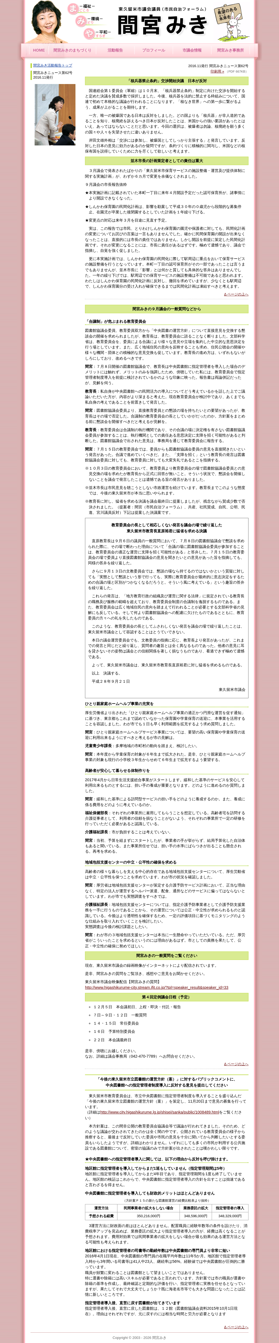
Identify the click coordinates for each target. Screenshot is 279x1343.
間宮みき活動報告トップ (52, 65)
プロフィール (153, 50)
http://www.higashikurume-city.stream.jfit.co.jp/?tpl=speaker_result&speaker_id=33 (156, 987)
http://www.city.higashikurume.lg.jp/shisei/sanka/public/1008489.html (159, 1112)
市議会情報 (192, 50)
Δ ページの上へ (236, 294)
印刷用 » (217, 71)
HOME (39, 50)
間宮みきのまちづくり (72, 50)
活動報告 (115, 50)
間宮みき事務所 (230, 50)
